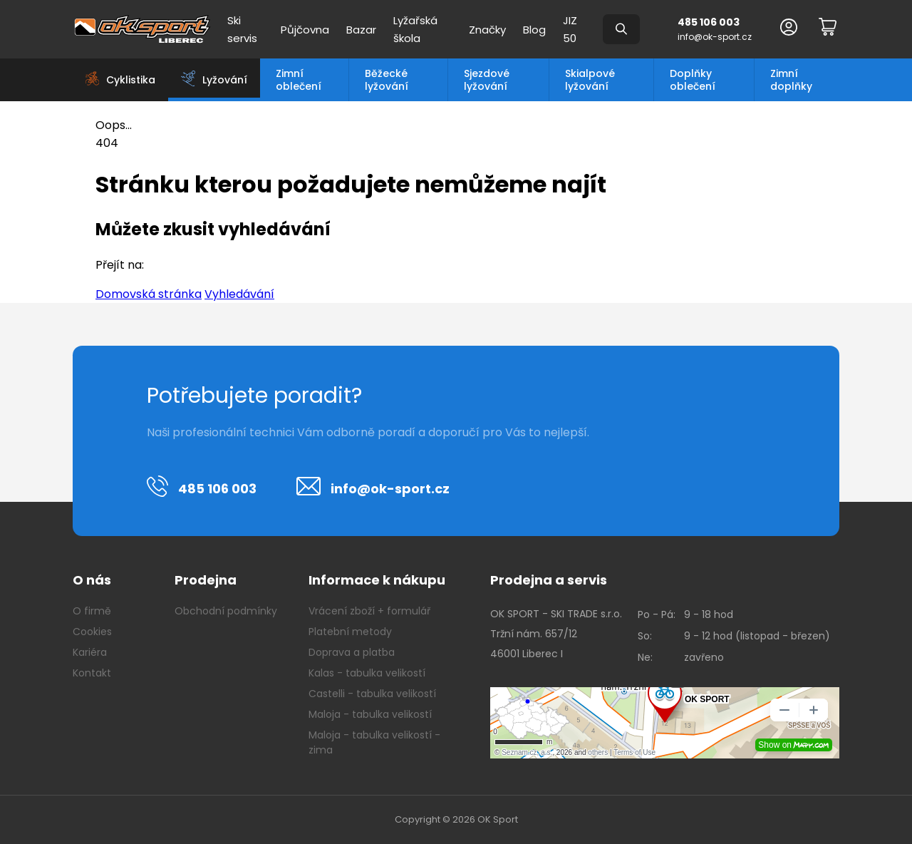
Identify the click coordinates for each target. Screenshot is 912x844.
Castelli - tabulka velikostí (372, 693)
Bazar (361, 29)
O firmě (92, 611)
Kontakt (92, 673)
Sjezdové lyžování (486, 79)
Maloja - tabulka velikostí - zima (374, 742)
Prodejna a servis (548, 580)
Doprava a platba (352, 652)
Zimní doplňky (791, 79)
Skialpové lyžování (590, 79)
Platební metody (350, 631)
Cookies (92, 631)
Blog (534, 29)
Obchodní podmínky (226, 611)
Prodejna (206, 580)
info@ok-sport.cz (715, 37)
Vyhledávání (239, 294)
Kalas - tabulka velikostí (367, 673)
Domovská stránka (148, 294)
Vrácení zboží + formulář (369, 611)
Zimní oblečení (298, 79)
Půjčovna (305, 29)
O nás (92, 580)
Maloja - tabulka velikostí (370, 714)
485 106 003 (709, 22)
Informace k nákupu (377, 580)
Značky (487, 29)
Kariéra (90, 652)
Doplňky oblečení (692, 79)
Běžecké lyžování (386, 79)
